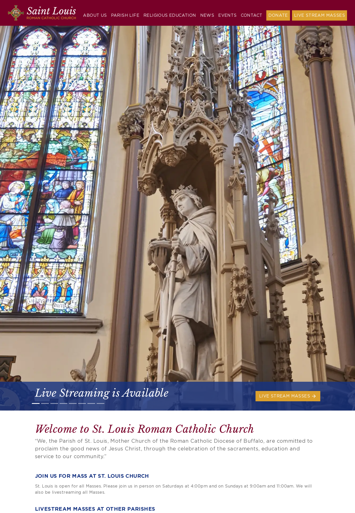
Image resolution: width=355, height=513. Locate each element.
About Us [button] (95, 15)
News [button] (207, 15)
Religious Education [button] (169, 15)
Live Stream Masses (319, 15)
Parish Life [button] (125, 15)
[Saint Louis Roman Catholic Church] (42, 13)
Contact (251, 15)
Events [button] (227, 15)
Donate (278, 15)
